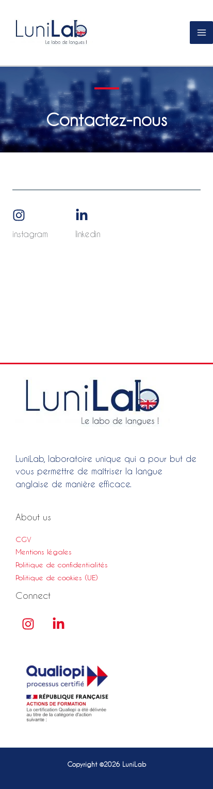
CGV (23, 539)
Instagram (29, 234)
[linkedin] (58, 624)
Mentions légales (43, 552)
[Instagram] (18, 216)
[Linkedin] (81, 216)
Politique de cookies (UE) (56, 578)
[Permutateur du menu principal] (201, 32)
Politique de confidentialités (61, 565)
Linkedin (88, 234)
